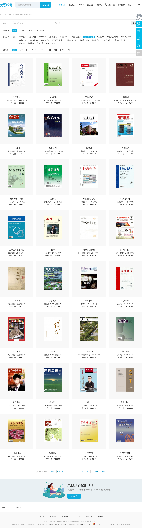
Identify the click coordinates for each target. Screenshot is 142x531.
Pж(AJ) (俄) (45, 40)
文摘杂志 (22, 43)
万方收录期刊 (89, 37)
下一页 (94, 472)
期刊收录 (6, 37)
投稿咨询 (18, 507)
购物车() (121, 5)
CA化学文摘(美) (112, 37)
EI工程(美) (100, 37)
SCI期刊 (81, 5)
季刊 (55, 50)
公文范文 (77, 516)
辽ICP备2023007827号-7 (84, 524)
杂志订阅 (89, 516)
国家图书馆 (95, 40)
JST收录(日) (34, 40)
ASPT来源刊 (50, 43)
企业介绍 (41, 516)
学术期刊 (8, 14)
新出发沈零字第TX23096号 (57, 524)
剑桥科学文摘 (71, 40)
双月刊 (48, 50)
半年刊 (62, 50)
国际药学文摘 (84, 40)
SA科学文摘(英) (126, 37)
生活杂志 (72, 5)
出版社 (99, 5)
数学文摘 (40, 43)
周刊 (21, 50)
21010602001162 (109, 524)
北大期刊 (32, 37)
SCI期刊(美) (23, 40)
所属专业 (6, 30)
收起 (134, 23)
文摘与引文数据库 (119, 40)
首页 (1, 14)
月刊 (41, 50)
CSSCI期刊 (22, 37)
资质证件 (53, 516)
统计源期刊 (53, 37)
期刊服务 (65, 516)
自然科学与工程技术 (27, 30)
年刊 (69, 50)
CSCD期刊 (42, 37)
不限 (14, 30)
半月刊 (34, 50)
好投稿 (6, 4)
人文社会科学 (41, 30)
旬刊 (27, 50)
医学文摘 (31, 43)
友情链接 (3, 507)
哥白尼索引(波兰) (58, 40)
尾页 (103, 472)
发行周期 (6, 50)
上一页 (60, 472)
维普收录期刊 (76, 37)
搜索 (44, 5)
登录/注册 (110, 5)
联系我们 (101, 516)
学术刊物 (62, 5)
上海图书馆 (106, 40)
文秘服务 (90, 5)
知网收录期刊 (64, 37)
